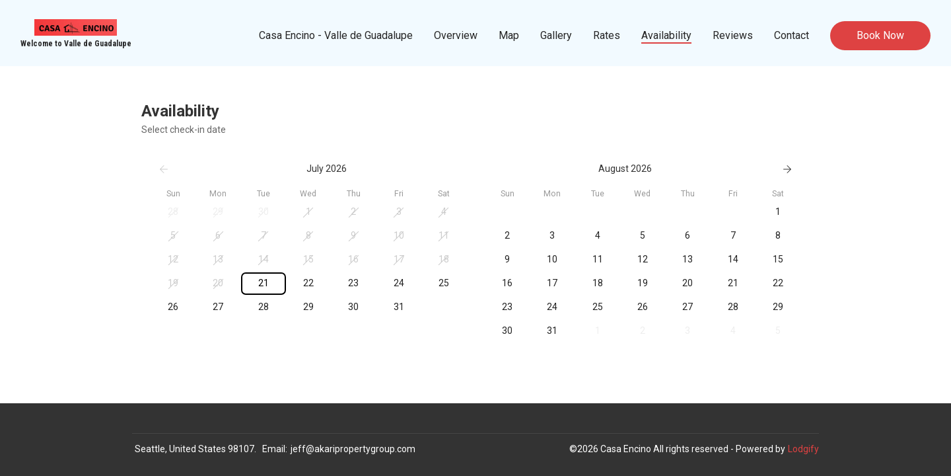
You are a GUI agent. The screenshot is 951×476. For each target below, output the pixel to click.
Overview (455, 35)
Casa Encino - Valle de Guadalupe (336, 35)
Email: (274, 449)
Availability (666, 35)
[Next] (787, 169)
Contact (791, 35)
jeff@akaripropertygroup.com (353, 449)
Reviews (733, 35)
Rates (606, 35)
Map (509, 35)
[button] (173, 212)
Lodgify (803, 449)
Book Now (880, 35)
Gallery (556, 35)
